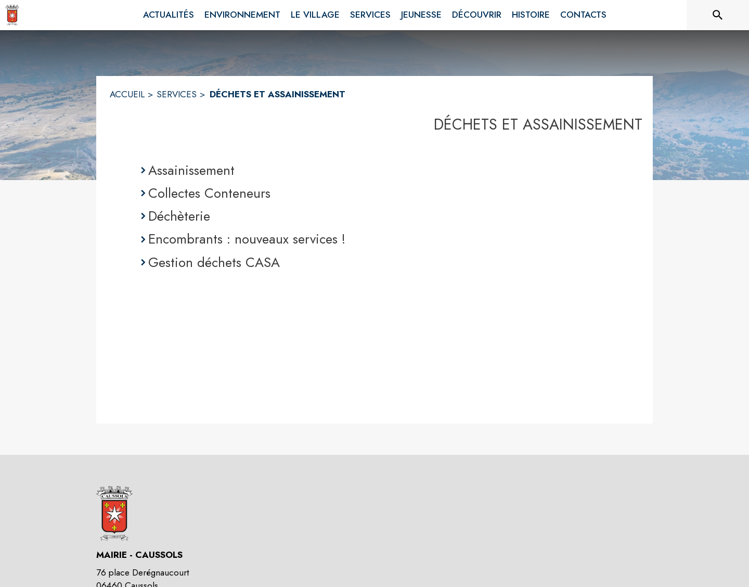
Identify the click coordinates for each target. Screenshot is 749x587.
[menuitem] (168, 15)
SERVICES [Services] (177, 94)
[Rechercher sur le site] (718, 15)
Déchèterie (179, 216)
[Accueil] (12, 15)
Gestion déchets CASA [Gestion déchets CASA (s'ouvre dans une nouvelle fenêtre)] (214, 262)
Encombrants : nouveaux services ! (246, 239)
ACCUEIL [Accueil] (127, 94)
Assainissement (191, 170)
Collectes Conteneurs (209, 193)
